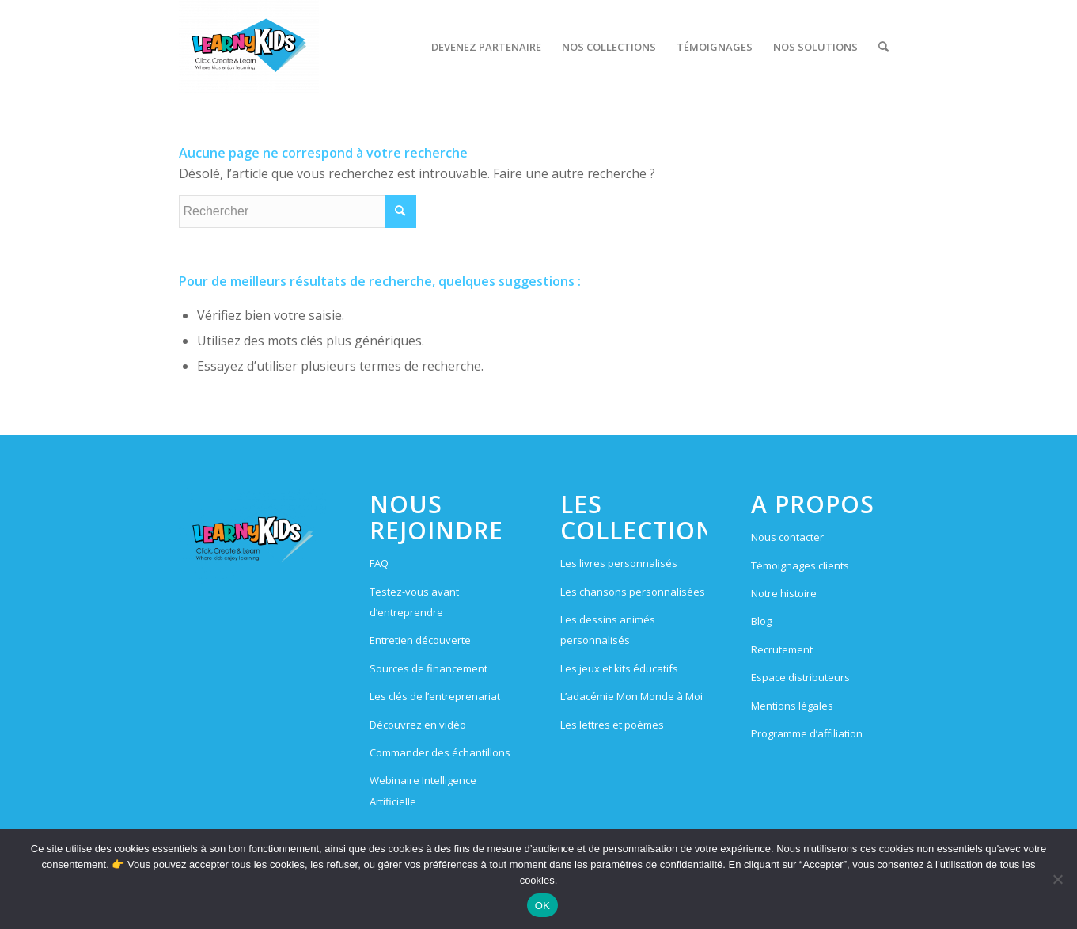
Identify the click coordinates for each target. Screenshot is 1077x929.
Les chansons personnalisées (632, 591)
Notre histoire (784, 593)
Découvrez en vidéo (418, 725)
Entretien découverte (420, 640)
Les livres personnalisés (618, 563)
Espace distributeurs (800, 677)
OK (542, 906)
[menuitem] (486, 46)
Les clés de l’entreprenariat (435, 696)
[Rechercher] (883, 46)
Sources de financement (428, 668)
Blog (761, 621)
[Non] (1057, 879)
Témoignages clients (800, 565)
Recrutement (782, 649)
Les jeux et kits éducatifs (619, 668)
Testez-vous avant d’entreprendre (414, 601)
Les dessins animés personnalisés (607, 629)
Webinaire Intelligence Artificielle (423, 790)
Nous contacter (787, 537)
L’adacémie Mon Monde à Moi (631, 696)
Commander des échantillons (440, 752)
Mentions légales (792, 706)
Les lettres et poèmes (612, 725)
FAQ (379, 563)
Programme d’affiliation (807, 733)
